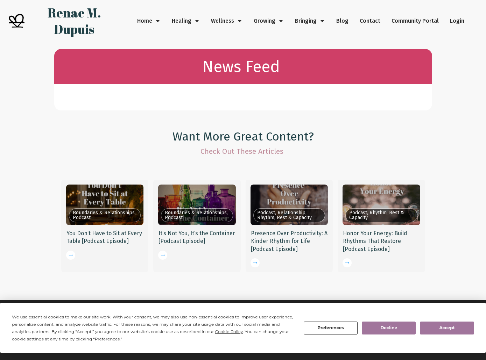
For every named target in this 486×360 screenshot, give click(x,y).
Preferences (330, 327)
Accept (447, 327)
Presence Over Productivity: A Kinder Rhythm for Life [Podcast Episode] (289, 241)
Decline (388, 327)
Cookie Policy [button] (229, 331)
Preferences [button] (107, 338)
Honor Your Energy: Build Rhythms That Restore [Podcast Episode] (375, 241)
